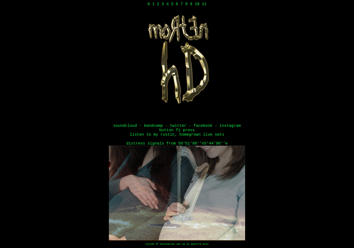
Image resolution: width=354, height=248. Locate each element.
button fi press (177, 130)
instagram (230, 126)
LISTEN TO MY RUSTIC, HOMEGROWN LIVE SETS (177, 134)
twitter (178, 126)
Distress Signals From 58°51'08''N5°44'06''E (177, 143)
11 (204, 4)
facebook (202, 126)
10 (197, 4)
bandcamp (153, 126)
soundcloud (125, 126)
